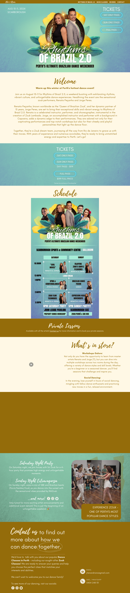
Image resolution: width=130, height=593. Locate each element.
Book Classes (102, 2)
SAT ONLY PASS (111, 15)
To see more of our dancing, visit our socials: (34, 583)
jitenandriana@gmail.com (97, 572)
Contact (120, 2)
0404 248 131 (92, 582)
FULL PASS (111, 30)
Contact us (54, 331)
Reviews (112, 2)
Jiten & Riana (10, 2)
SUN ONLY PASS (112, 22)
